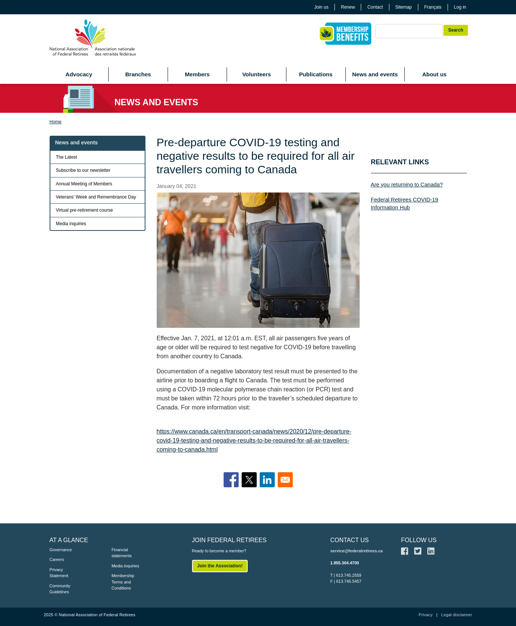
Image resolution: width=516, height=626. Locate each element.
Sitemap (403, 7)
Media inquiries (71, 223)
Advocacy (78, 74)
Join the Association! (220, 565)
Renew (348, 7)
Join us (321, 7)
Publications (316, 74)
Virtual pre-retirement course (84, 210)
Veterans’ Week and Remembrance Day (96, 197)
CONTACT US (349, 540)
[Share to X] (249, 479)
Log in (460, 7)
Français (433, 7)
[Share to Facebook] (231, 479)
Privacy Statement (59, 572)
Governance (61, 549)
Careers (57, 559)
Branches (138, 74)
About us (434, 74)
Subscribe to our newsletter (83, 170)
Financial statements (122, 552)
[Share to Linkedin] (267, 479)
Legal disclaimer (456, 614)
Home (56, 121)
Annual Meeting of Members (84, 183)
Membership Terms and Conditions (123, 581)
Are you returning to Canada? (407, 185)
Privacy (426, 614)
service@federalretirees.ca (356, 551)
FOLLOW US (418, 540)
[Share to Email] (285, 479)
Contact (375, 7)
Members (197, 74)
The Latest (66, 157)
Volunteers (256, 74)
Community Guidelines (60, 589)
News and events (375, 74)
